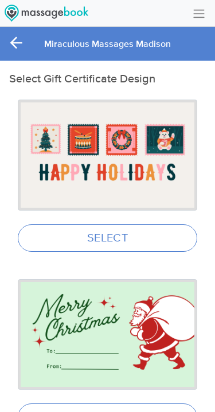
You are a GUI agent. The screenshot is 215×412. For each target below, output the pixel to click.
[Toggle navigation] (199, 12)
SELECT (107, 238)
